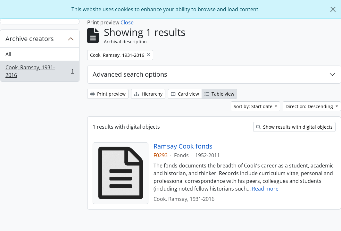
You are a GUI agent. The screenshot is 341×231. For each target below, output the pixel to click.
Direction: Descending (310, 106)
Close (127, 22)
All (8, 54)
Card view (185, 94)
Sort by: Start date (254, 106)
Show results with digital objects (294, 127)
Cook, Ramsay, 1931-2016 (39, 71)
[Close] (333, 9)
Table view (219, 94)
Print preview (108, 94)
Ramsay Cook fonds (183, 146)
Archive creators (29, 38)
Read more (265, 188)
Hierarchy (148, 94)
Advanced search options (130, 74)
